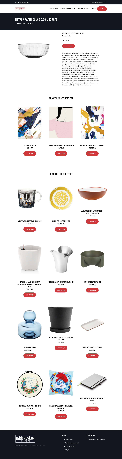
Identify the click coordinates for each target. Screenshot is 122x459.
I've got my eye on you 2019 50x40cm (92, 145)
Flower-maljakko (30, 347)
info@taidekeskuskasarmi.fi (98, 2)
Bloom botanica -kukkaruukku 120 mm (61, 282)
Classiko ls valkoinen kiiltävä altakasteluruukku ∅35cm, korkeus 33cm (29, 284)
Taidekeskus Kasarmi (67, 9)
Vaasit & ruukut (28, 24)
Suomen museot (83, 9)
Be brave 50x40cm (30, 145)
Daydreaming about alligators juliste (61, 145)
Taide (19, 24)
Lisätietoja (68, 46)
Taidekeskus (53, 9)
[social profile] (28, 2)
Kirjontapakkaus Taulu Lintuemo (30, 406)
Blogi (94, 9)
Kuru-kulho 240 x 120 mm (92, 282)
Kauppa (101, 9)
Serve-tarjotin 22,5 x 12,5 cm (92, 347)
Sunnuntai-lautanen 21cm (61, 221)
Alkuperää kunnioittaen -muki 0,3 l (30, 221)
